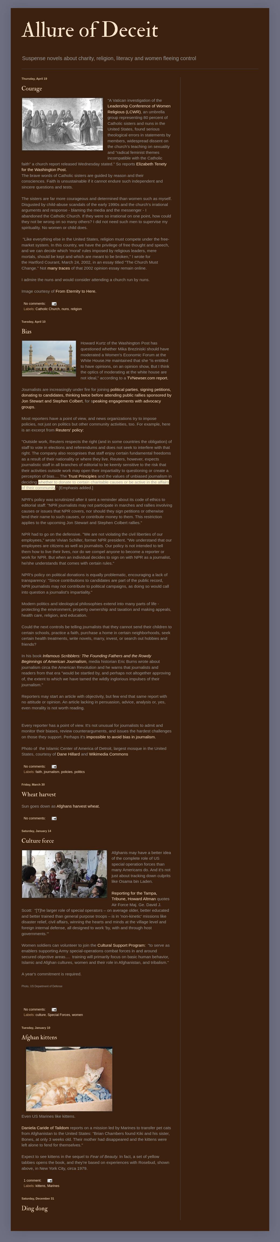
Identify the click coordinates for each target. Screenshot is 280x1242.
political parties (124, 389)
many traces (58, 268)
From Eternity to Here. (76, 291)
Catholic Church (48, 309)
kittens (40, 1186)
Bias (27, 331)
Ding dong (35, 1208)
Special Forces (59, 1015)
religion (76, 309)
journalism (51, 772)
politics (79, 772)
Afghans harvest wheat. (79, 806)
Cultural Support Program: (121, 945)
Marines (53, 1186)
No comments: (35, 304)
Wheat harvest (39, 794)
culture (41, 1015)
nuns (65, 309)
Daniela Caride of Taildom (45, 1127)
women (77, 1015)
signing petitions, (155, 389)
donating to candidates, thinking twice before (63, 395)
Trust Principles (82, 476)
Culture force (38, 841)
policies (66, 772)
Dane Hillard (68, 754)
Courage (32, 88)
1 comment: (33, 1180)
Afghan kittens (39, 1037)
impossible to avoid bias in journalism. (121, 737)
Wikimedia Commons (108, 754)
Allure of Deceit (90, 30)
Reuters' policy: (70, 430)
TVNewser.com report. (147, 378)
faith (39, 772)
